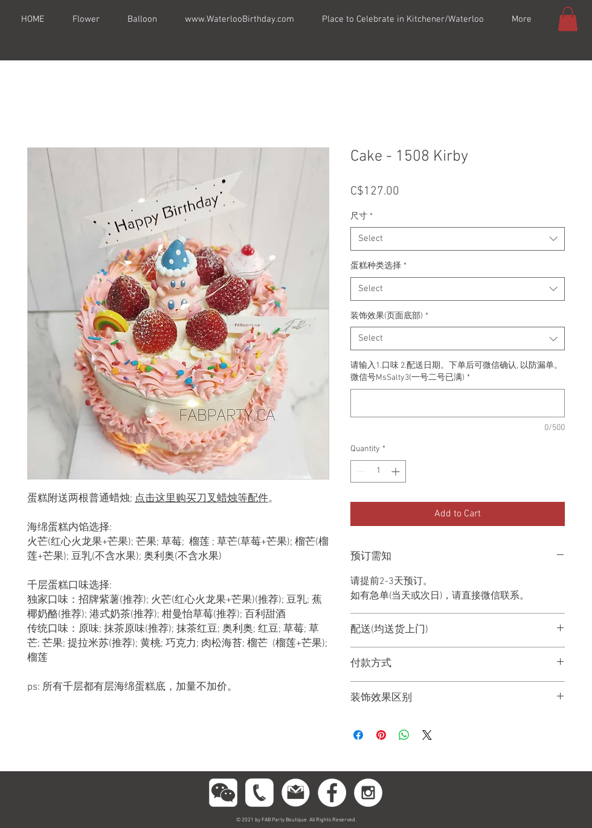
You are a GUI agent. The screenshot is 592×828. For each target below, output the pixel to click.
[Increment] (396, 471)
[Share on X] (427, 735)
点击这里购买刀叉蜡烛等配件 (201, 499)
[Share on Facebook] (358, 735)
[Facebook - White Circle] (332, 792)
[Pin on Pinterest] (381, 735)
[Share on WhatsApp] (404, 735)
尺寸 (361, 216)
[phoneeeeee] (259, 792)
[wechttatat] (223, 792)
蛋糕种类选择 (378, 266)
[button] (568, 19)
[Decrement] (359, 471)
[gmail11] (296, 792)
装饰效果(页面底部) (389, 316)
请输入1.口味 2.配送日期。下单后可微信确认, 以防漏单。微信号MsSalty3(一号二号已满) (456, 372)
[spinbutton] (378, 471)
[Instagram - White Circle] (368, 792)
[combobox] (457, 239)
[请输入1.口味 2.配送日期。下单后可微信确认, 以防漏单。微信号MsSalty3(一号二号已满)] (457, 403)
